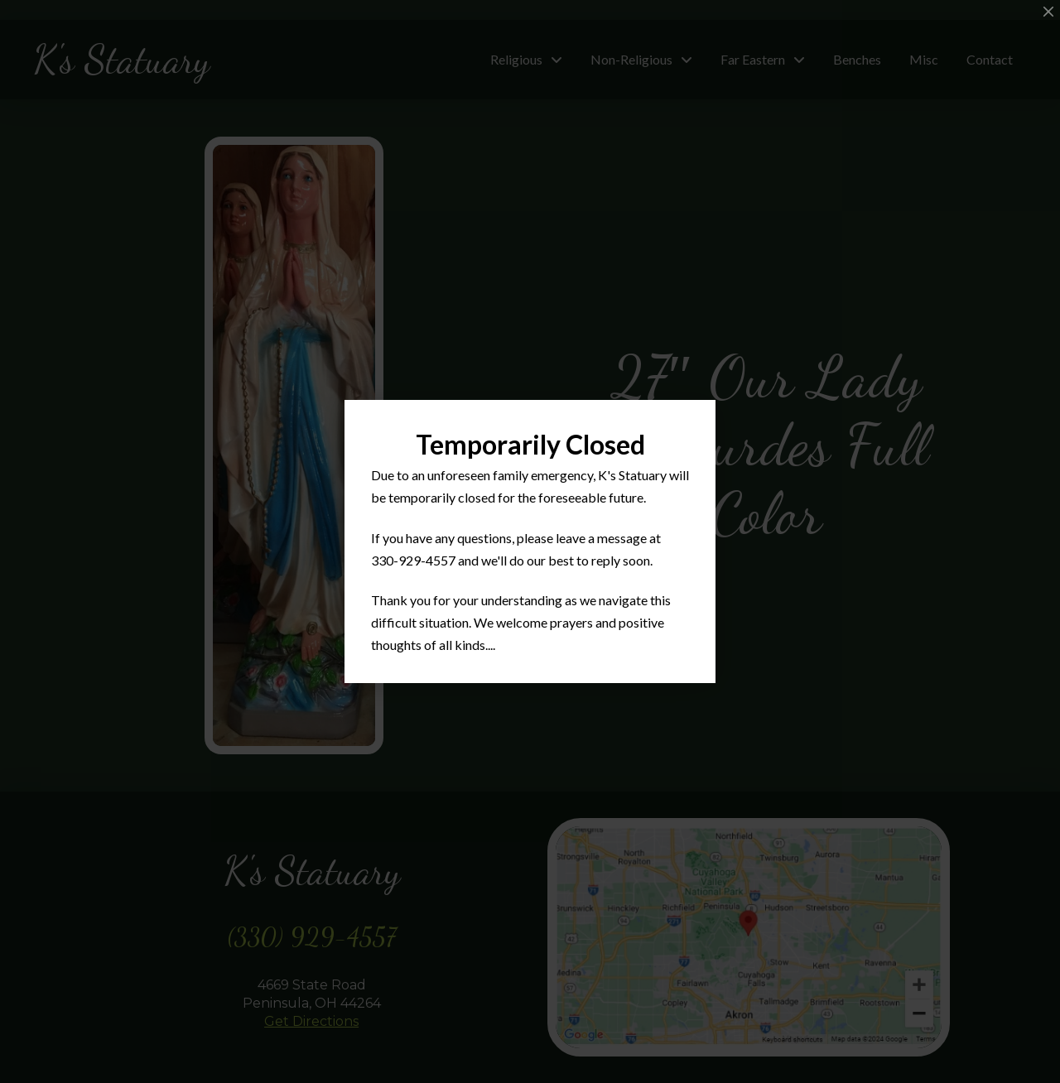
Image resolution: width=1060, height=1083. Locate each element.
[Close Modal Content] (1048, 11)
